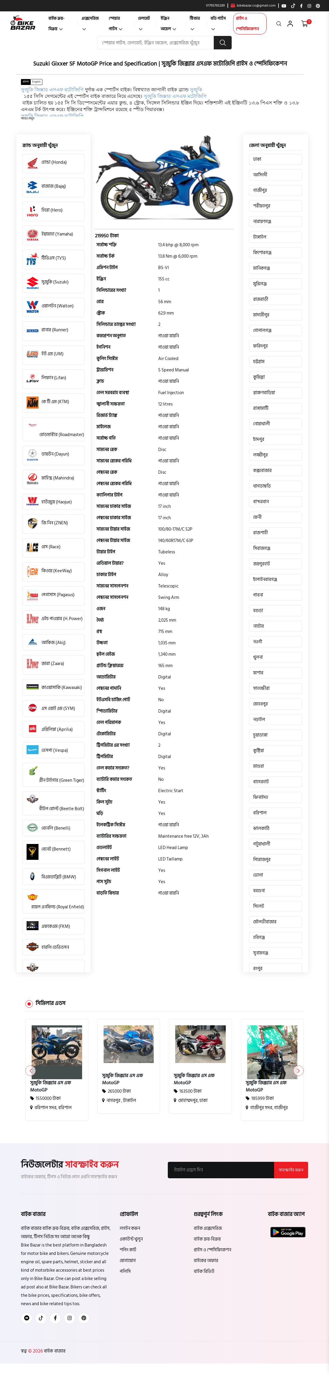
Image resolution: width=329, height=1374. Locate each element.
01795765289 (215, 5)
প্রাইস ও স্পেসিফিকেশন (247, 23)
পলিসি (125, 1271)
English (36, 82)
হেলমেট (144, 22)
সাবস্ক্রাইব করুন (291, 1170)
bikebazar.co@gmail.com (253, 5)
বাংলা (26, 82)
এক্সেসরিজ (90, 22)
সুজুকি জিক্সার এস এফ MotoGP (50, 1086)
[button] (27, 118)
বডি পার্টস (218, 22)
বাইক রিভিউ (204, 1271)
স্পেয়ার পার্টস (115, 23)
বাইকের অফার (206, 1260)
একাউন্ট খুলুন (131, 1239)
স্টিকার (195, 22)
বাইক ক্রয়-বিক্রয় (56, 23)
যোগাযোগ (128, 1260)
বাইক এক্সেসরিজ (208, 1228)
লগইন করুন (130, 1228)
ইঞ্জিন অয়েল (168, 23)
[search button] (223, 42)
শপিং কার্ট (128, 1250)
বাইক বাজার (54, 1351)
